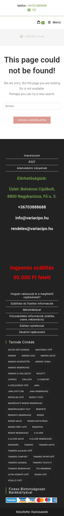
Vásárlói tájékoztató (32, 332)
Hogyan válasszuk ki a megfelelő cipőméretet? (32, 295)
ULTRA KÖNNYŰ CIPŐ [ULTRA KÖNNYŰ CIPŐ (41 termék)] (18, 474)
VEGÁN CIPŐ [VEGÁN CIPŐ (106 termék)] (40, 474)
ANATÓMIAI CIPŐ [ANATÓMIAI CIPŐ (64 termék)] (43, 350)
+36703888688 (32, 207)
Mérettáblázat (32, 309)
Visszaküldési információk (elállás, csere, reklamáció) (32, 318)
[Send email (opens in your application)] (34, 10)
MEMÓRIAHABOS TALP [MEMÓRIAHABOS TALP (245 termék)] (19, 409)
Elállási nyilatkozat (32, 325)
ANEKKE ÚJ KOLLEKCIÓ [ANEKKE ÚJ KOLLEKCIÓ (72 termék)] (19, 373)
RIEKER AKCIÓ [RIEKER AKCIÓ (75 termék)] (15, 421)
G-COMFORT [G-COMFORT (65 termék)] (43, 379)
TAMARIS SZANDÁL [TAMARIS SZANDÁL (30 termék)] (17, 463)
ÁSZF (32, 161)
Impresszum (32, 155)
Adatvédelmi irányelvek (32, 168)
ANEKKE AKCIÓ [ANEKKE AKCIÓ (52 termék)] (48, 356)
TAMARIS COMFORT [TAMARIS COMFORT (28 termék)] (18, 457)
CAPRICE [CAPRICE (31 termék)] (12, 379)
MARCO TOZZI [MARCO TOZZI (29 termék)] (36, 397)
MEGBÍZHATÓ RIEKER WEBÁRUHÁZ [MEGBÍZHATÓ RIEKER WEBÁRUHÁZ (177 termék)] (25, 403)
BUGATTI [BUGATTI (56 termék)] (41, 373)
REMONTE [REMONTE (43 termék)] (41, 409)
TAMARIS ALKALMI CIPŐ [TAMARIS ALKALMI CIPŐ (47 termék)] (20, 451)
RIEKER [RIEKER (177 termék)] (40, 415)
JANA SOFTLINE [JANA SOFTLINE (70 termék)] (16, 391)
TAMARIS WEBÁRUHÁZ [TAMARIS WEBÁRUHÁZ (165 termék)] (19, 468)
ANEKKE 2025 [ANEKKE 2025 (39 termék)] (28, 356)
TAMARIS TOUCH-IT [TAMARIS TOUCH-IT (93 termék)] (42, 463)
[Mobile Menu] (53, 22)
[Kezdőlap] (21, 36)
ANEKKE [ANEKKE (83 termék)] (12, 356)
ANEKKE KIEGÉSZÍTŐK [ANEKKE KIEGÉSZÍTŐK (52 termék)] (19, 362)
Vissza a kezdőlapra (32, 120)
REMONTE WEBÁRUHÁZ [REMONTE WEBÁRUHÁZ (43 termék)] (19, 415)
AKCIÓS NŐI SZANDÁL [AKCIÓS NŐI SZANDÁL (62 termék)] (19, 350)
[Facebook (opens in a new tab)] (29, 10)
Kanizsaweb (39, 512)
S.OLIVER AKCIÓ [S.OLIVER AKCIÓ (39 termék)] (16, 439)
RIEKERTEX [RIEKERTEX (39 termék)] (37, 427)
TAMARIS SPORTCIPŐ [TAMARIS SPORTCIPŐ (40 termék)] (43, 457)
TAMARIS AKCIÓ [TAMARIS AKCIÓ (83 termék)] (47, 445)
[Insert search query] (32, 106)
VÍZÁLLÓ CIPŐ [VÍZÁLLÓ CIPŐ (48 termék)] (15, 480)
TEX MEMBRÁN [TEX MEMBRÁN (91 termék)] (43, 468)
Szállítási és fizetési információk (32, 303)
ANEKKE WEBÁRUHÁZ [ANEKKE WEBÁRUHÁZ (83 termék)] (19, 367)
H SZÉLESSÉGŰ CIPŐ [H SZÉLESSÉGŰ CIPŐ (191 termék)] (18, 385)
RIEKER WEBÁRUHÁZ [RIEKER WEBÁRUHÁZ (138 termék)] (18, 433)
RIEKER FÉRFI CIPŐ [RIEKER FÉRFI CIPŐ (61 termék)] (17, 427)
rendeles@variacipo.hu (32, 228)
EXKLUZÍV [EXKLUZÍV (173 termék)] (27, 379)
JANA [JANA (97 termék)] (36, 385)
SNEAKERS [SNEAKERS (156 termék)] (13, 445)
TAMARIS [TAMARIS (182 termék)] (28, 445)
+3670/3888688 (37, 5)
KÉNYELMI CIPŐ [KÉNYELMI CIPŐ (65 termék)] (16, 397)
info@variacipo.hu (32, 218)
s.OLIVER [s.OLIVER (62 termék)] (38, 433)
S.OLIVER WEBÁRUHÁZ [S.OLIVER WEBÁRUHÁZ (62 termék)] (40, 439)
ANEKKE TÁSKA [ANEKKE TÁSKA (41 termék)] (43, 362)
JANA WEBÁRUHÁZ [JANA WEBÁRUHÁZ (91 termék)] (38, 391)
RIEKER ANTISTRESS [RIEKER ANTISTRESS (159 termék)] (37, 421)
